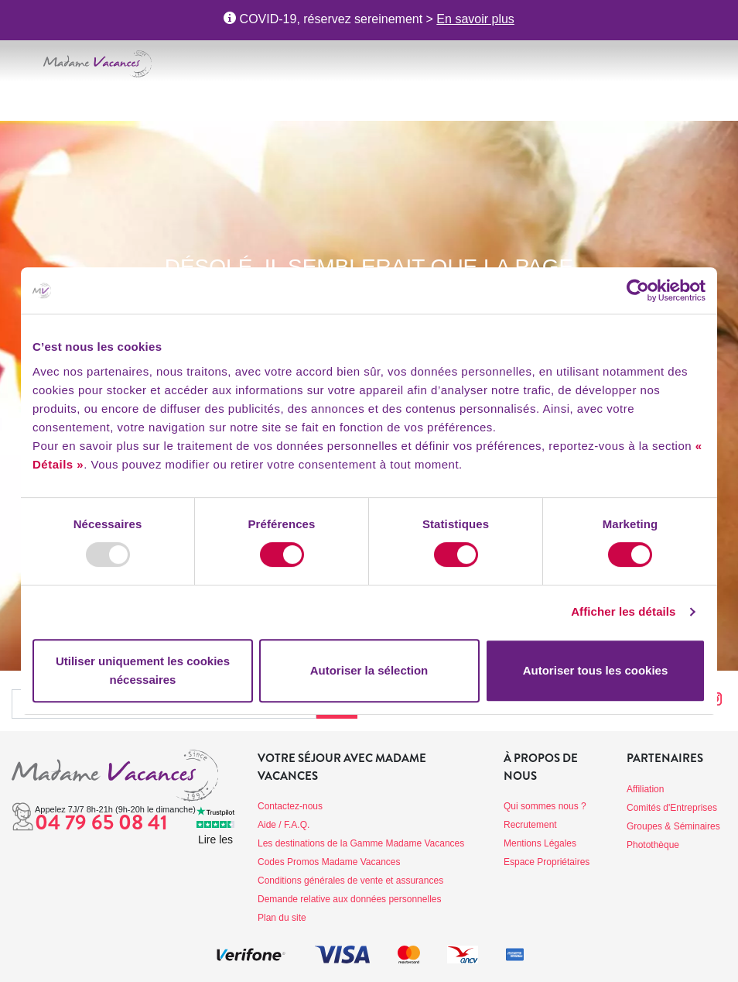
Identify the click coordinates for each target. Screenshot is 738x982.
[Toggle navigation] (21, 61)
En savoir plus (475, 19)
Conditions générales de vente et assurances (350, 880)
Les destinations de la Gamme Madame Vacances (361, 843)
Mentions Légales (540, 843)
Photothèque (653, 845)
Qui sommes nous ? (545, 806)
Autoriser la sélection (369, 670)
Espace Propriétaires (546, 862)
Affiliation (645, 789)
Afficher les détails (623, 611)
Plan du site (282, 917)
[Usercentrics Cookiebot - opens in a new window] (638, 290)
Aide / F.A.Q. (283, 824)
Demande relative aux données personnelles (350, 899)
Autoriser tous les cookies (595, 670)
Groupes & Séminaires (673, 826)
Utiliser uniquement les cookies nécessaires (143, 670)
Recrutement (530, 824)
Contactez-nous (290, 806)
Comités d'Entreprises (672, 807)
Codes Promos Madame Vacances (329, 862)
